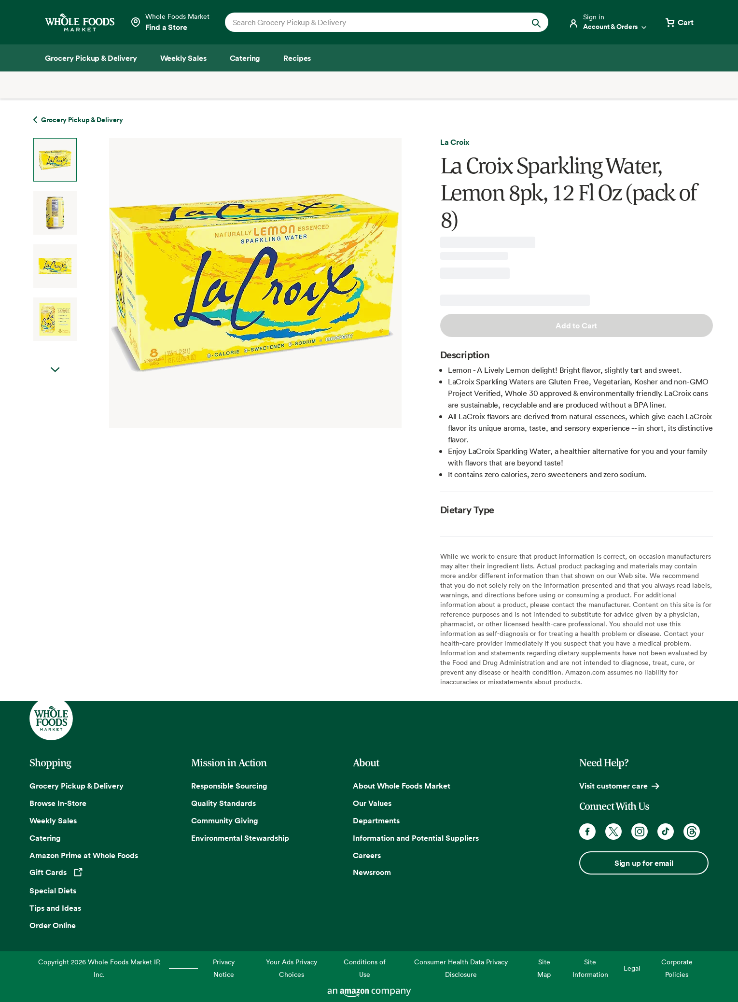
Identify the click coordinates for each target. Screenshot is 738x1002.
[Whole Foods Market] (79, 22)
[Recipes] (297, 58)
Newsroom (372, 872)
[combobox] (371, 22)
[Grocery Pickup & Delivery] (91, 58)
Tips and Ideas (55, 908)
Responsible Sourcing (229, 785)
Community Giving (224, 820)
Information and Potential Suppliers (416, 838)
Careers (367, 855)
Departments (376, 820)
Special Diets (52, 890)
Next (55, 370)
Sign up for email (643, 863)
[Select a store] (169, 22)
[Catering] (245, 58)
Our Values (372, 803)
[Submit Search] (536, 22)
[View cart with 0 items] (678, 22)
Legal (632, 968)
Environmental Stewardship (240, 838)
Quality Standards (223, 803)
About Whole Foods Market (401, 785)
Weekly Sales (53, 820)
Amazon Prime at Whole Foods (83, 855)
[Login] (608, 22)
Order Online (52, 925)
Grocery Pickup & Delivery (76, 785)
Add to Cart (576, 325)
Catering (45, 838)
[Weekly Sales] (183, 58)
